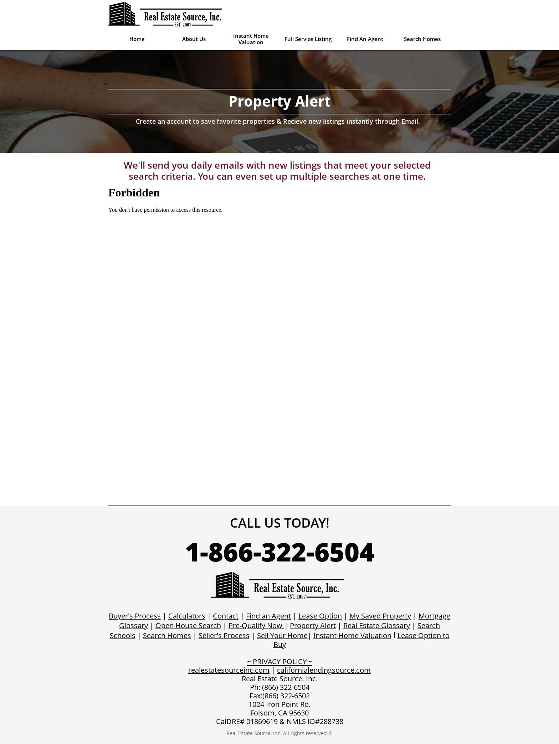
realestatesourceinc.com (229, 670)
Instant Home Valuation (352, 635)
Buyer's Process (135, 616)
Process (237, 635)
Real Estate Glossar (374, 625)
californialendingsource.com (324, 670)
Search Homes (167, 635)
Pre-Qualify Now (255, 625)
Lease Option (320, 616)
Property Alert (313, 625)
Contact (226, 616)
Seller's (211, 635)
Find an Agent (268, 616)
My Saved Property (380, 616)
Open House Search (188, 625)
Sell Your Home (282, 635)
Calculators (186, 616)
